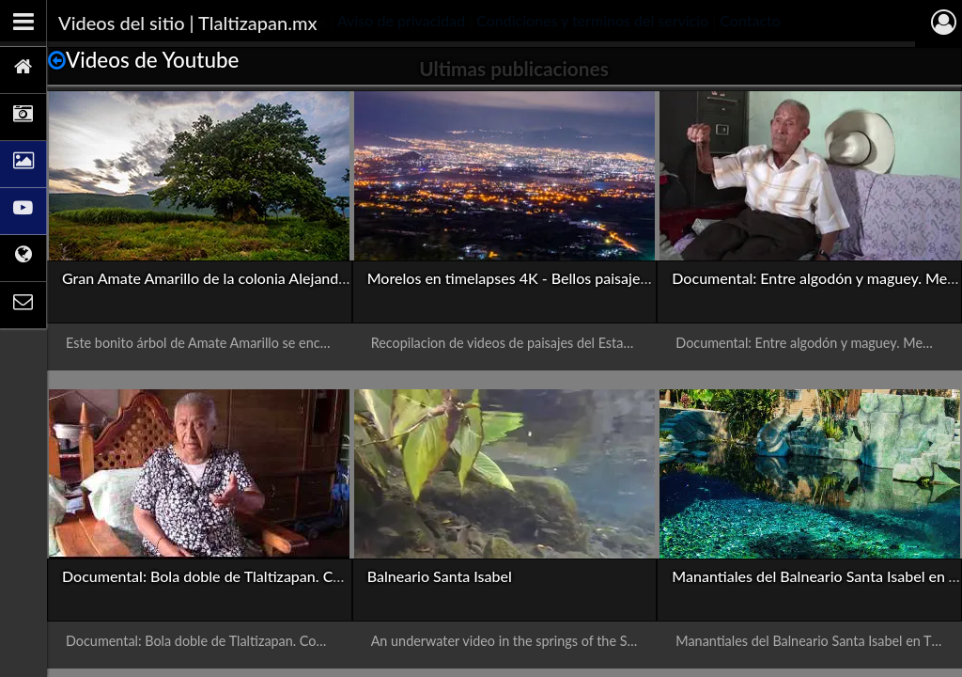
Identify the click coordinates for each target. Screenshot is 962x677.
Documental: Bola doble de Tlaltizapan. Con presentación (250, 576)
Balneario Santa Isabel (439, 576)
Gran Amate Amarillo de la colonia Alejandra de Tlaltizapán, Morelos (285, 278)
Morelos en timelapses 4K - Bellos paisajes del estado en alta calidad (592, 278)
